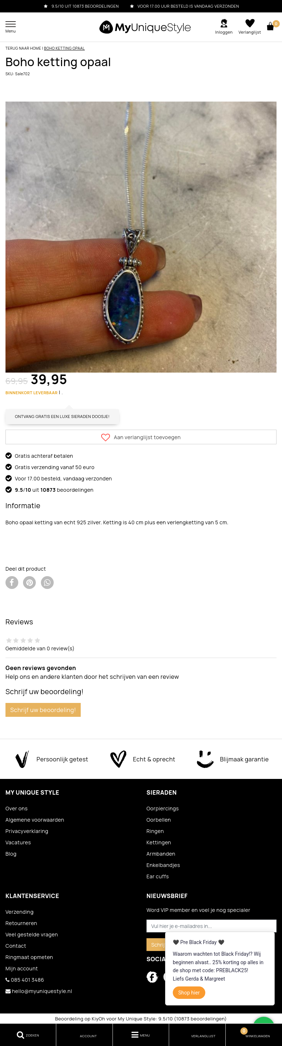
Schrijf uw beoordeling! (43, 710)
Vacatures (18, 842)
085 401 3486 (24, 979)
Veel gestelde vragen (31, 934)
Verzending (19, 911)
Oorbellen (158, 819)
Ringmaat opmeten (29, 957)
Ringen (155, 831)
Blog (10, 853)
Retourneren (21, 923)
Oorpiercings (162, 808)
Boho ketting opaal (64, 48)
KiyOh (98, 1018)
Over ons (16, 808)
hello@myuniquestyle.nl (38, 991)
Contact (15, 945)
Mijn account (21, 968)
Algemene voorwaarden (34, 819)
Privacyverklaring (26, 831)
